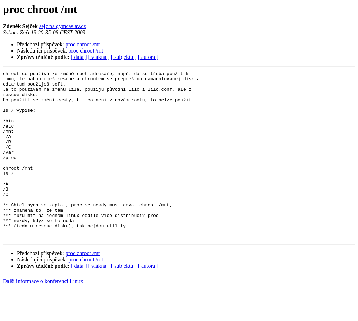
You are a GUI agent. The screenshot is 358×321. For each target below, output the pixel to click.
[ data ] (79, 57)
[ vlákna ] (99, 57)
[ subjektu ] (124, 57)
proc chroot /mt (83, 44)
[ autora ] (148, 57)
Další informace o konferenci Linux (43, 315)
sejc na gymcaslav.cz (62, 26)
